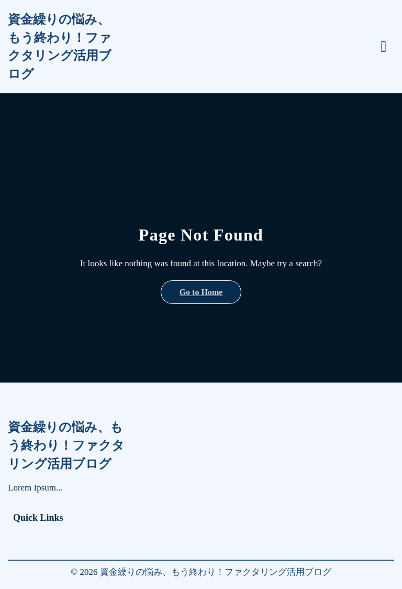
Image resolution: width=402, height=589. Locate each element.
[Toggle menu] (383, 46)
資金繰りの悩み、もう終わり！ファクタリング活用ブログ (59, 47)
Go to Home (201, 292)
